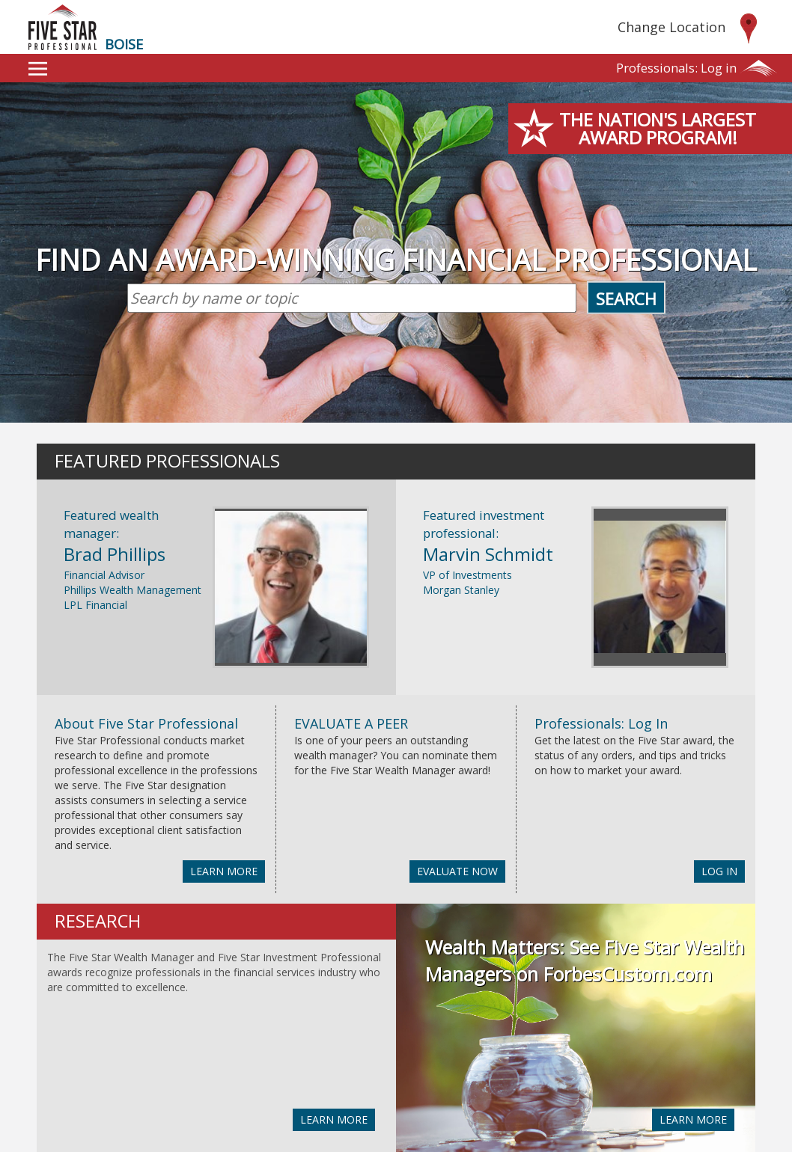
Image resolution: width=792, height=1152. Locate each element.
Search (626, 298)
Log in (676, 67)
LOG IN (719, 871)
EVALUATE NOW (457, 871)
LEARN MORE (224, 871)
